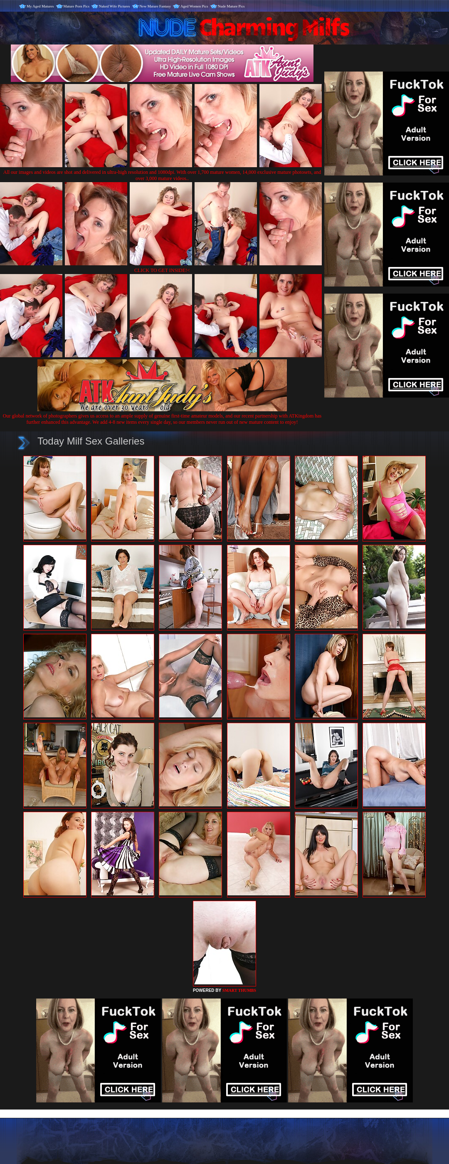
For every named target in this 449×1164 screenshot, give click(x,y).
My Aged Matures (40, 6)
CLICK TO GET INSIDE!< (162, 270)
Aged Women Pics (194, 6)
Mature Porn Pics (77, 6)
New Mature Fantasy (155, 6)
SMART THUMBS (239, 990)
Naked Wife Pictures (114, 6)
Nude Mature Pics (231, 6)
